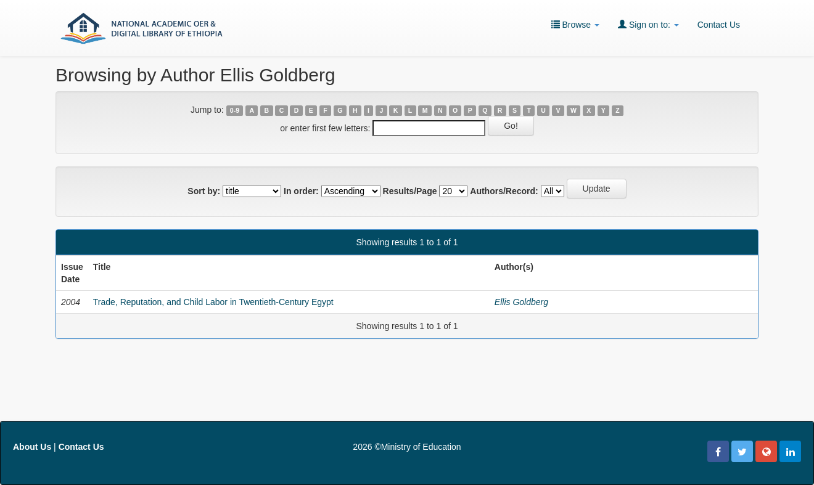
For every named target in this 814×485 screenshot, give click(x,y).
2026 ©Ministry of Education (407, 447)
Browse (575, 24)
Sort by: (203, 191)
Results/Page (410, 191)
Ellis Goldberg (521, 302)
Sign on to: (648, 24)
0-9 (234, 110)
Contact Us (718, 25)
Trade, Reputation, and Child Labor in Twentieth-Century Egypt (213, 302)
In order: (301, 191)
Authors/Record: (504, 191)
